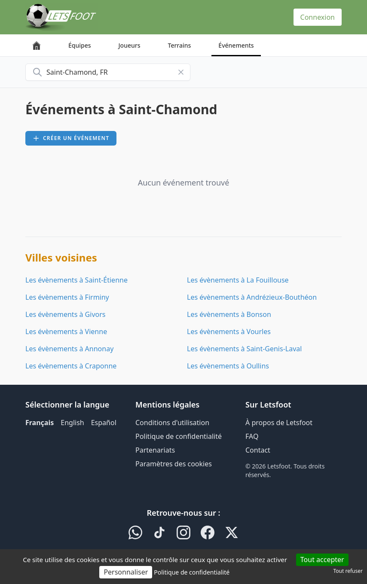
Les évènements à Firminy (67, 297)
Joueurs (130, 45)
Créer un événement (71, 138)
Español (103, 422)
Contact (257, 450)
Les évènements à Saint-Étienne (76, 280)
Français (39, 422)
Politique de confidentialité (178, 436)
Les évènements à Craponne (70, 366)
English (72, 422)
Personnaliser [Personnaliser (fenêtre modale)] (126, 572)
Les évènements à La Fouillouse (238, 280)
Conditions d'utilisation (172, 422)
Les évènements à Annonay (69, 348)
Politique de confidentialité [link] (191, 572)
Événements (236, 45)
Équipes (79, 45)
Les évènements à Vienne (66, 331)
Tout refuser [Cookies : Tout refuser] (348, 571)
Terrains (179, 45)
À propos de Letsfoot (278, 422)
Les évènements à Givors (65, 314)
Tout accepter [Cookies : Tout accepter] (322, 559)
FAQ (251, 436)
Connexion (317, 17)
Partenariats (155, 450)
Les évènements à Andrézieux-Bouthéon (252, 297)
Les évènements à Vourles (229, 331)
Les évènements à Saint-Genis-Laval (244, 348)
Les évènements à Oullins (228, 366)
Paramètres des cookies (173, 463)
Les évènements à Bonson (229, 314)
